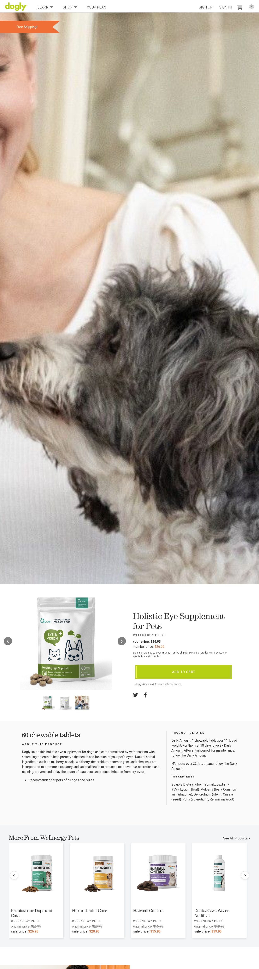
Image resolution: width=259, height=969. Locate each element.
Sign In (225, 7)
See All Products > (236, 838)
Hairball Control (148, 910)
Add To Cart (183, 672)
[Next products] (245, 875)
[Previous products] (14, 875)
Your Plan (96, 7)
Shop (70, 7)
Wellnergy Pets (149, 635)
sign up (148, 652)
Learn (45, 7)
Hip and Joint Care (89, 910)
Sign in (137, 652)
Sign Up (205, 7)
